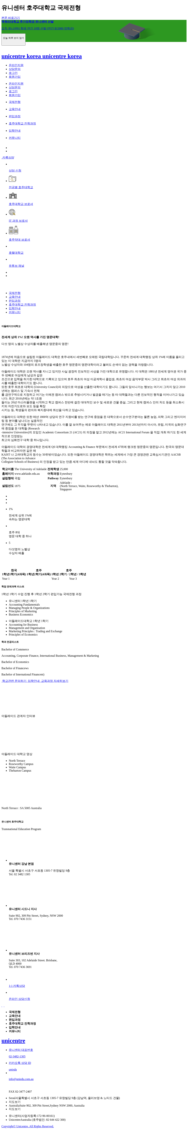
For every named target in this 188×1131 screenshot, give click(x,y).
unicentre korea (21, 56)
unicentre (13, 1040)
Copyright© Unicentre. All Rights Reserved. (27, 1126)
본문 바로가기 (10, 17)
